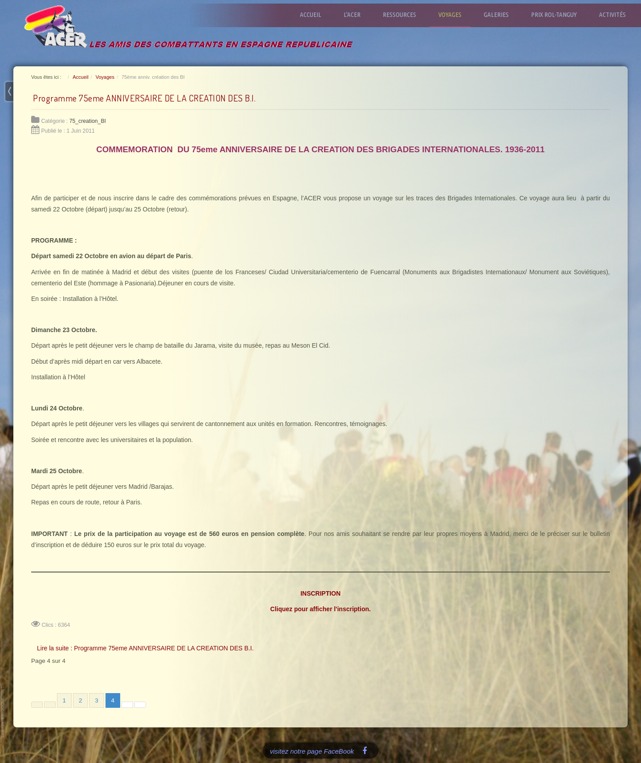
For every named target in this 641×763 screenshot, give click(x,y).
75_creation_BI (87, 121)
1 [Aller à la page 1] (64, 700)
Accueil (315, 14)
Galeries (501, 14)
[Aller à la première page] (37, 705)
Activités (617, 14)
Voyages (455, 14)
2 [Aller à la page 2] (80, 700)
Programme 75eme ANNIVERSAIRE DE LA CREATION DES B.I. (144, 98)
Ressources (404, 14)
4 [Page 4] (113, 700)
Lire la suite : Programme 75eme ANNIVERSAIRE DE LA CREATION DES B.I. (145, 648)
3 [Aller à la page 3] (96, 700)
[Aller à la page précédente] (50, 705)
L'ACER (357, 14)
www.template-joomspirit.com (3, 712)
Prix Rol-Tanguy (559, 14)
